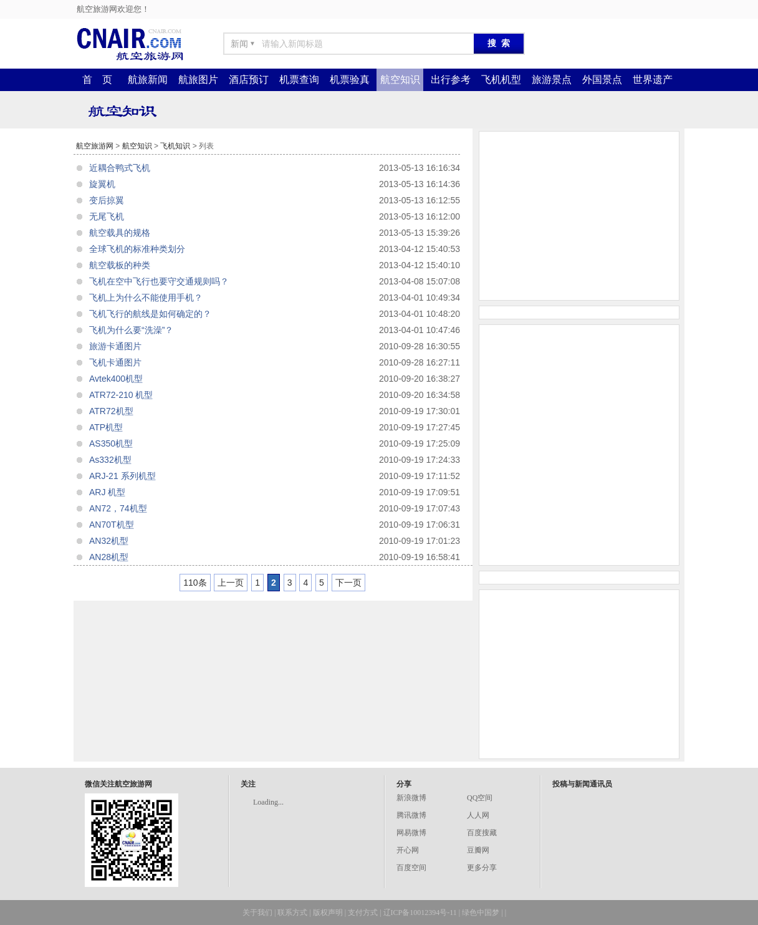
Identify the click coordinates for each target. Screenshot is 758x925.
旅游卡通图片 (115, 346)
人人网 (478, 815)
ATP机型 (106, 427)
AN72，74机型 (118, 508)
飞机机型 (501, 79)
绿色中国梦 (480, 912)
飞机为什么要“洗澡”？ (131, 330)
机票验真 (350, 79)
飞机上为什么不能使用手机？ (146, 298)
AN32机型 (108, 541)
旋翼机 (102, 184)
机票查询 (299, 79)
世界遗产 (653, 79)
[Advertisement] (579, 216)
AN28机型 (108, 557)
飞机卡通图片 (115, 362)
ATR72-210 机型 (121, 395)
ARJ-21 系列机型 (122, 476)
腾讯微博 (411, 815)
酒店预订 (249, 79)
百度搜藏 (482, 832)
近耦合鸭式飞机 (119, 168)
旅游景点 (552, 79)
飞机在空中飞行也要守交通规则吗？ (159, 281)
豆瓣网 (478, 850)
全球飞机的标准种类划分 (137, 249)
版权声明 (328, 912)
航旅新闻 (148, 79)
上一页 (231, 583)
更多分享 (482, 867)
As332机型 (110, 460)
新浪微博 (411, 797)
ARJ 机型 (107, 492)
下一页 (348, 583)
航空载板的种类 (119, 265)
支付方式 (363, 912)
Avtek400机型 (116, 379)
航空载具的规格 (119, 233)
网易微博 (411, 832)
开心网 (407, 850)
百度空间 (411, 867)
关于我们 (257, 912)
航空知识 (400, 79)
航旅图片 (198, 79)
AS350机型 (111, 443)
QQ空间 (479, 797)
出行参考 (451, 79)
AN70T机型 (111, 525)
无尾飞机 (106, 216)
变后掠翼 (106, 200)
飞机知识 (175, 146)
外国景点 (602, 79)
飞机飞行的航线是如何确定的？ (150, 314)
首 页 (97, 79)
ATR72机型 (111, 411)
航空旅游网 (94, 146)
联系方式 (292, 912)
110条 (194, 583)
